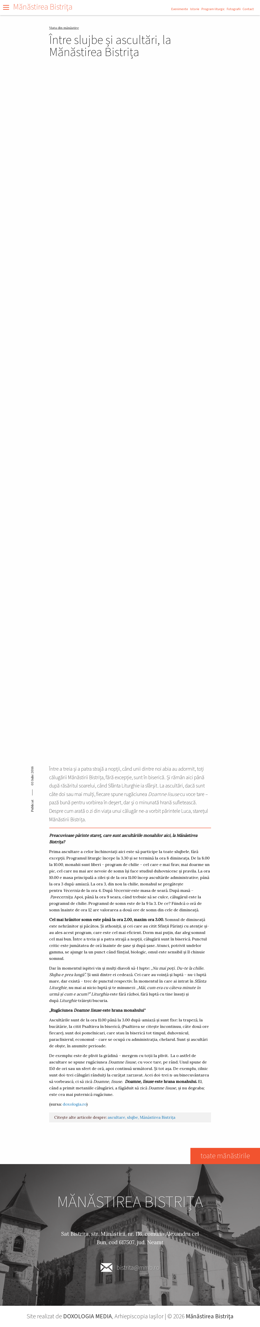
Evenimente (179, 9)
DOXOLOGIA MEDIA (87, 1316)
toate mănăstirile (225, 1156)
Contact (248, 9)
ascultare (116, 1117)
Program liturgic (213, 9)
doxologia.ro (74, 1104)
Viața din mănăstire (64, 28)
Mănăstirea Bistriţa (42, 7)
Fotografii (234, 9)
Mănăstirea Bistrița (157, 1117)
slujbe (132, 1117)
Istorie (194, 9)
